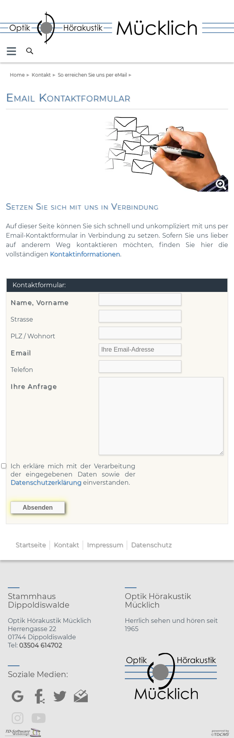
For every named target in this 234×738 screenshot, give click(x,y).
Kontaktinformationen (85, 254)
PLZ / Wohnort (33, 336)
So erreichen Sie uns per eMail (92, 75)
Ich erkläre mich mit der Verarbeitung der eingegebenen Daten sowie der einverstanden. (73, 474)
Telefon (22, 369)
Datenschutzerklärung (46, 482)
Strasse (22, 319)
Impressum (105, 545)
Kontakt (41, 75)
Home (17, 75)
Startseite (31, 545)
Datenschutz (151, 545)
